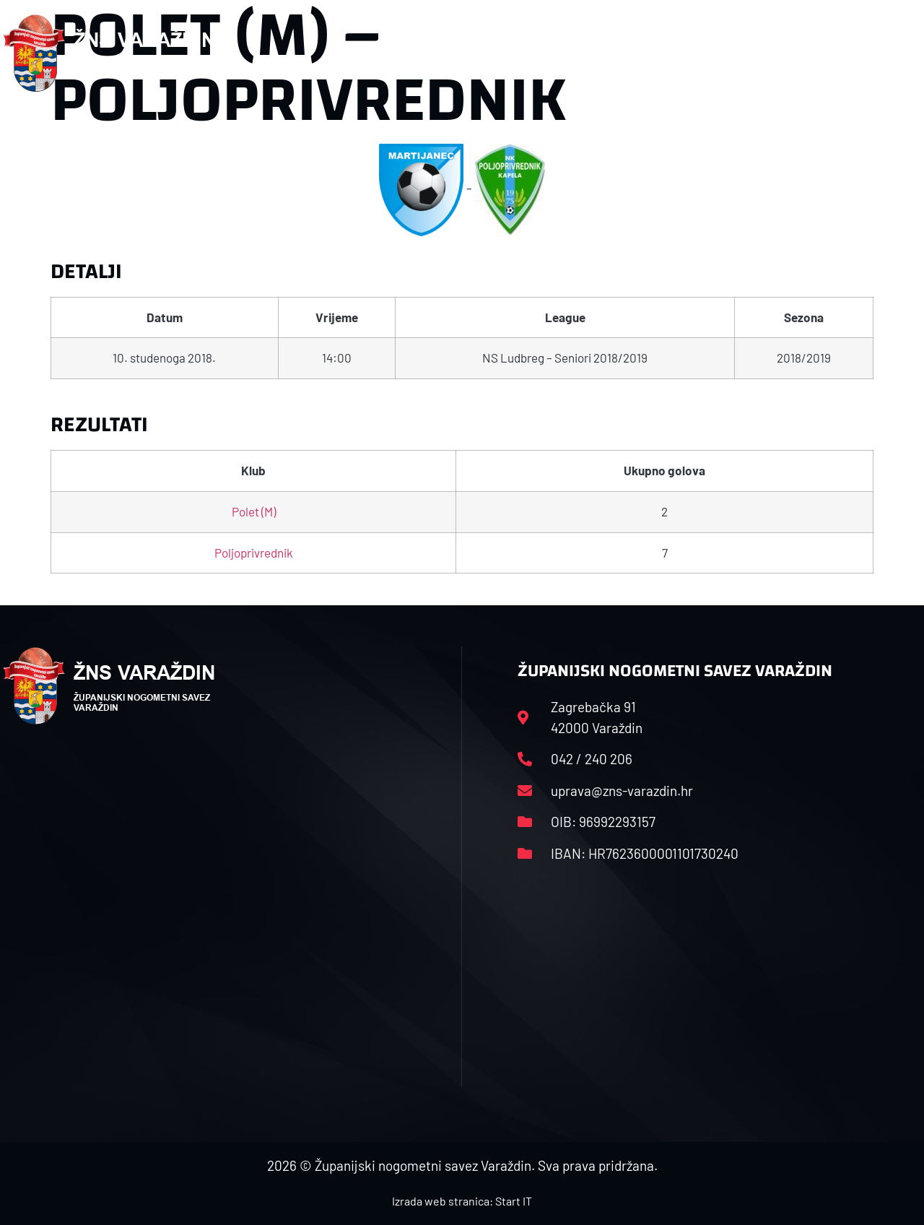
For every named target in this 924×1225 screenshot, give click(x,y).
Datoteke (693, 53)
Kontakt (772, 53)
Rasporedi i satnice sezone (559, 53)
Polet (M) (254, 511)
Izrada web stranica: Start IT (462, 1201)
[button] (892, 53)
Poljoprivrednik (253, 552)
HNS (441, 53)
